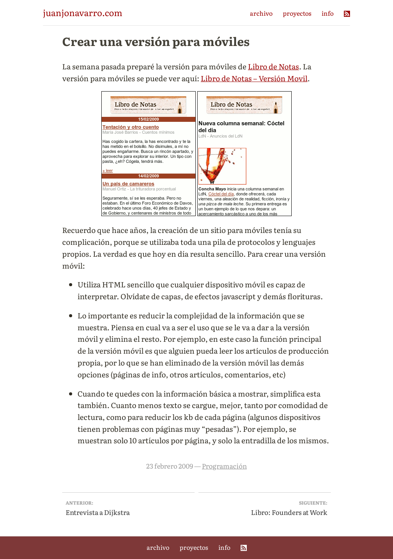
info (328, 13)
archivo (261, 13)
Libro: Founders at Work (265, 507)
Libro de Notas (273, 66)
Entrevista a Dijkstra (129, 507)
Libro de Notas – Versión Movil (254, 78)
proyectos (297, 13)
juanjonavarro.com (82, 12)
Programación (224, 465)
